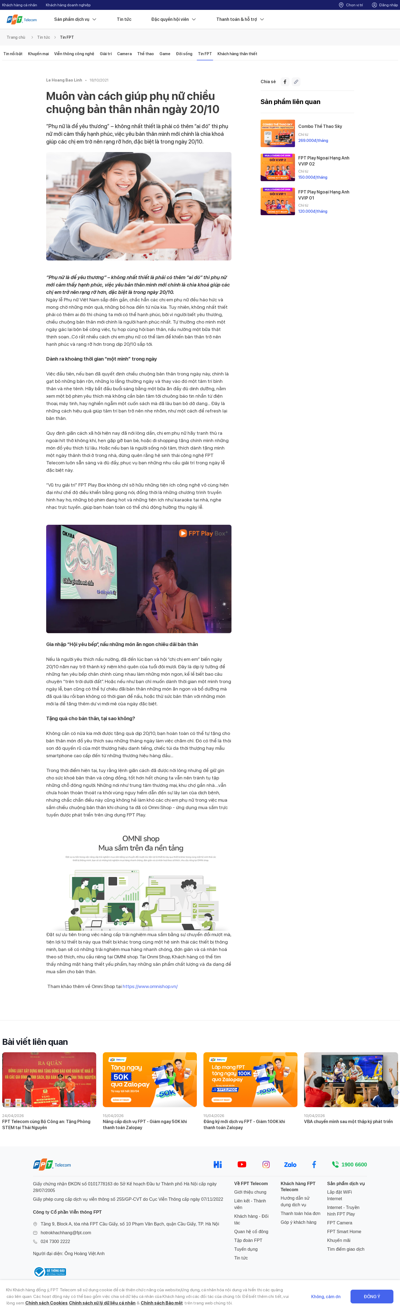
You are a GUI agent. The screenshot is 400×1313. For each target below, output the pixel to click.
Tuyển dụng (246, 1249)
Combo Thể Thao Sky (320, 126)
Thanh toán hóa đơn (300, 1213)
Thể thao (145, 54)
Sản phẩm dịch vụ (75, 19)
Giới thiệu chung (250, 1192)
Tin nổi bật (13, 54)
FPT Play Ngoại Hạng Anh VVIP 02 (323, 160)
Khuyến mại (38, 54)
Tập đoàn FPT (248, 1240)
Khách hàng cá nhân (19, 5)
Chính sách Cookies (46, 1303)
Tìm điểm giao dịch (346, 1249)
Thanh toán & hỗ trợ (240, 19)
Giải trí (106, 54)
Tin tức (124, 19)
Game (164, 54)
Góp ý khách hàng (298, 1222)
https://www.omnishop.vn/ (150, 986)
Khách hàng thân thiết (237, 54)
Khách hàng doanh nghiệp (68, 5)
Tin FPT (67, 37)
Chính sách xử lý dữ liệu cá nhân (102, 1303)
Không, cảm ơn (326, 1296)
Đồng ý (372, 1296)
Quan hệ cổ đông (251, 1231)
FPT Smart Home (344, 1231)
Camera (124, 54)
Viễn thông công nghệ (74, 54)
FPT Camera (339, 1223)
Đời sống (184, 54)
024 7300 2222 (55, 1241)
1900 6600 (354, 1165)
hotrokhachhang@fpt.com (66, 1232)
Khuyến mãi (339, 1240)
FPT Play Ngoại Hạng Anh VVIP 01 (323, 194)
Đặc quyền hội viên (174, 19)
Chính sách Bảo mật (162, 1303)
